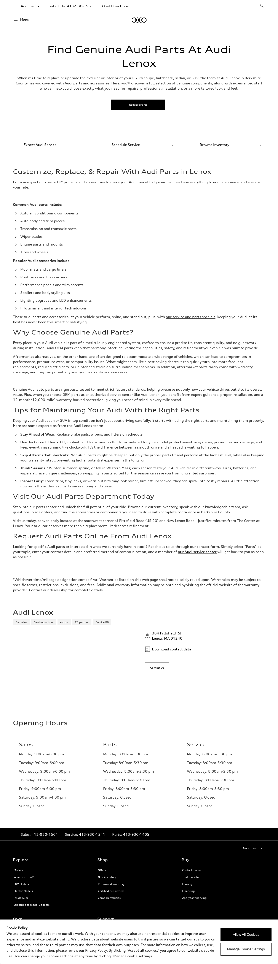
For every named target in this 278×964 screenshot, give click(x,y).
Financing (188, 802)
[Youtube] (247, 906)
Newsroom (105, 855)
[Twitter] (259, 906)
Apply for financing (194, 809)
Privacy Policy (106, 862)
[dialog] (139, 942)
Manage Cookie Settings (246, 949)
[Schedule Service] (139, 144)
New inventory (107, 789)
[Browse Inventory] (227, 144)
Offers (102, 782)
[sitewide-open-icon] (262, 6)
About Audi (105, 848)
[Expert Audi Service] (51, 144)
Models (18, 782)
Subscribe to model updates (32, 816)
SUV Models (21, 796)
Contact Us (105, 841)
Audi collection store (27, 862)
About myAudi (23, 848)
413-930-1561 (80, 6)
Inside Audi (21, 809)
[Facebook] (223, 906)
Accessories (21, 868)
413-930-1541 (92, 746)
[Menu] (21, 19)
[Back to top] (254, 760)
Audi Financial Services (28, 855)
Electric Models (23, 802)
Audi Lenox (30, 6)
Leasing (187, 796)
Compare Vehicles (109, 809)
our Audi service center (197, 552)
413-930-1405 (136, 746)
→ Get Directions (114, 6)
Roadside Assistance (26, 882)
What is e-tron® (24, 789)
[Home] (139, 20)
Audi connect (22, 875)
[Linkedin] (235, 906)
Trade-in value (191, 789)
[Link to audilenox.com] (190, 316)
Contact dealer (191, 782)
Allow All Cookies (246, 934)
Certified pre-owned (111, 802)
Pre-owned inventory (111, 796)
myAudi (18, 841)
